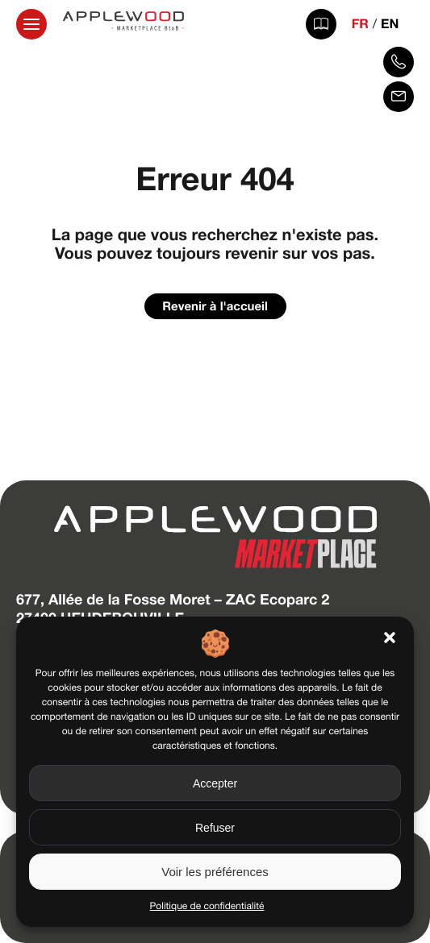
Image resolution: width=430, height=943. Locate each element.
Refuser (215, 827)
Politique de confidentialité (207, 906)
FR (360, 23)
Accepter (215, 783)
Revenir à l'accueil (215, 306)
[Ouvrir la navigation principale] (31, 24)
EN (390, 23)
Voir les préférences (215, 872)
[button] (390, 637)
